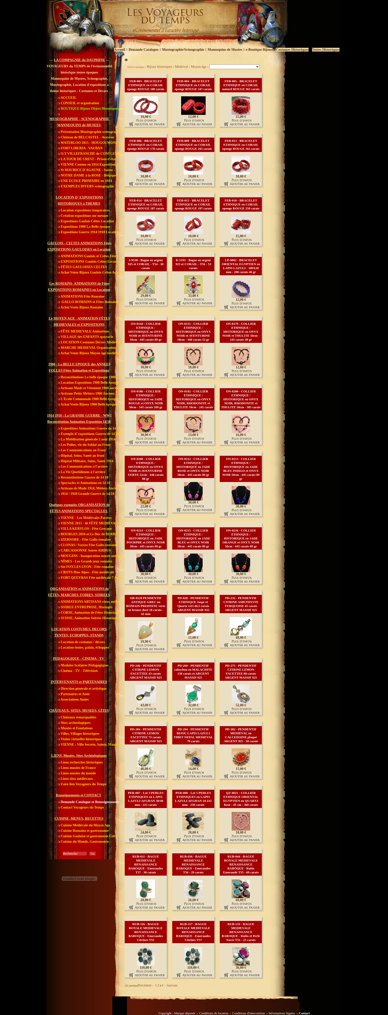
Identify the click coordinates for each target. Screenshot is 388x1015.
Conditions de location (213, 1013)
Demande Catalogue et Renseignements (88, 802)
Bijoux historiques (159, 67)
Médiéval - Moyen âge (191, 67)
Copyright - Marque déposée (177, 1013)
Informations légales (282, 1013)
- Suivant (170, 985)
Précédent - (146, 985)
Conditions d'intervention (248, 1013)
